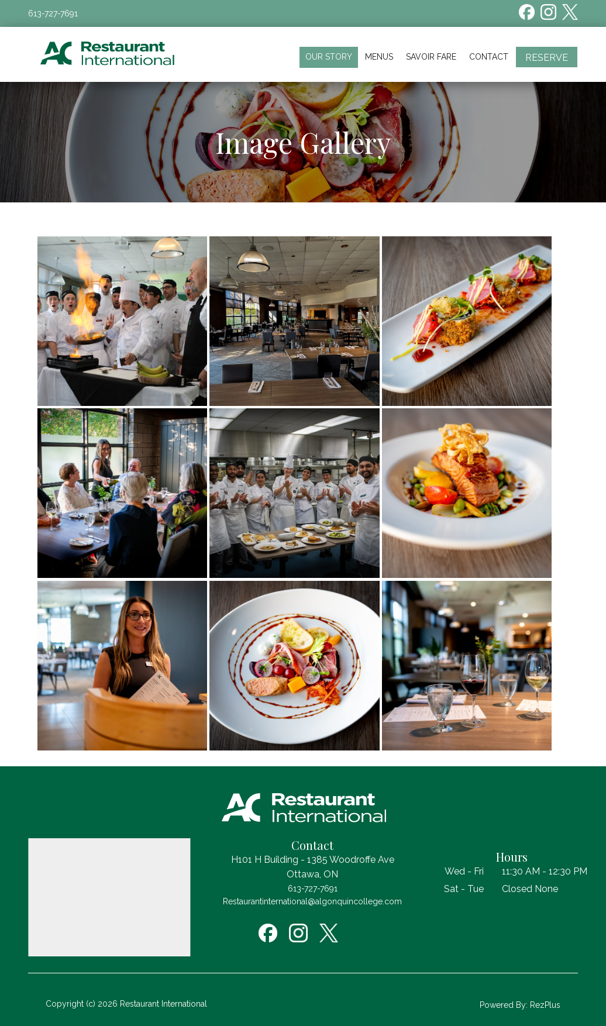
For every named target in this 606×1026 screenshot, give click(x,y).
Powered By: (505, 1005)
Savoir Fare (431, 56)
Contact (488, 56)
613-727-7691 (53, 13)
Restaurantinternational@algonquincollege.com (312, 901)
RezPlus (545, 1005)
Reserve (546, 57)
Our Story (328, 56)
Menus (379, 56)
